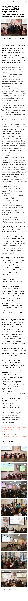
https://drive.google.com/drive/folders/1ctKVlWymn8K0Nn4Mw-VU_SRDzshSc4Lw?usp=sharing (13, 429)
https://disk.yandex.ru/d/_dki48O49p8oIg (12, 443)
